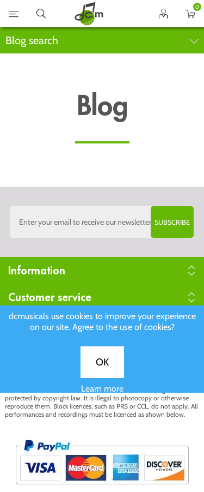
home (88, 13)
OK (102, 368)
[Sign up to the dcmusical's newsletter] (102, 222)
